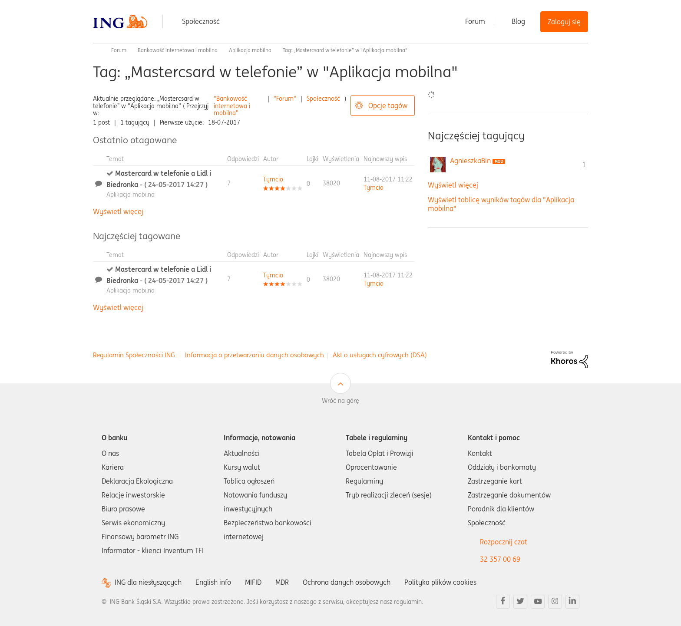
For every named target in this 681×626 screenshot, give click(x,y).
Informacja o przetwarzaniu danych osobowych (254, 355)
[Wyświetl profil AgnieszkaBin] (470, 160)
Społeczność (201, 21)
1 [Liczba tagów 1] (584, 164)
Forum (475, 21)
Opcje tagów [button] (387, 105)
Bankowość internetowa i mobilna (178, 50)
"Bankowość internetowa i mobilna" (232, 106)
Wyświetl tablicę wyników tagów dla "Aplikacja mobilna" (501, 203)
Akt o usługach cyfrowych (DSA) (380, 355)
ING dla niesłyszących (148, 582)
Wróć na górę (340, 401)
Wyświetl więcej (118, 211)
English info (213, 582)
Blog (518, 21)
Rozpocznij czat (503, 541)
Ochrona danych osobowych (346, 582)
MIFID (253, 582)
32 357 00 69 (500, 559)
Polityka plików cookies (440, 582)
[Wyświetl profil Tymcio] (273, 179)
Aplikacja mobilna (250, 50)
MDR (282, 582)
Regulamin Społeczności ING (134, 355)
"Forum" (285, 98)
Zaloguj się (564, 21)
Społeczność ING (96, 50)
